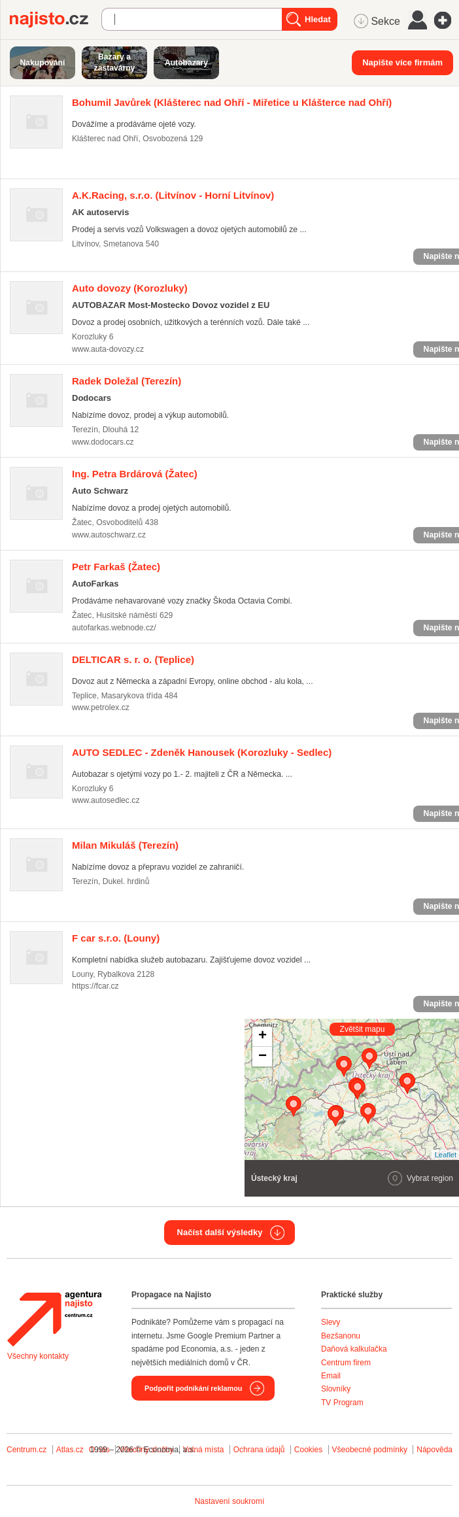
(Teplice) (133, 659)
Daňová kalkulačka (354, 1349)
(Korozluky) (130, 288)
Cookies (308, 1449)
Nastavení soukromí (230, 1501)
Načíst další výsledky (220, 1232)
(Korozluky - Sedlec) (202, 752)
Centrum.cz (26, 1449)
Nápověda (434, 1449)
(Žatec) (134, 473)
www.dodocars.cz (103, 442)
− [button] (262, 1056)
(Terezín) (126, 380)
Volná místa (203, 1449)
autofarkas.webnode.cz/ (114, 627)
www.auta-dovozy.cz (108, 349)
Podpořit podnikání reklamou (193, 1388)
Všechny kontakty (38, 1356)
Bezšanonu (340, 1335)
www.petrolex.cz (100, 707)
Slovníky (335, 1388)
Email (331, 1375)
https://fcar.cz (95, 986)
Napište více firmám (402, 62)
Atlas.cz (70, 1449)
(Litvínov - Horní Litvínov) (173, 195)
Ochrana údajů (259, 1449)
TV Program (342, 1402)
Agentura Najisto (54, 1318)
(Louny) (116, 938)
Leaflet (445, 1155)
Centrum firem (346, 1362)
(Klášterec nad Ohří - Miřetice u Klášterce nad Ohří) (232, 102)
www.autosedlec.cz (106, 800)
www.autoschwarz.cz (109, 534)
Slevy (330, 1322)
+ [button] (262, 1036)
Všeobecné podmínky (369, 1449)
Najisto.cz (55, 19)
